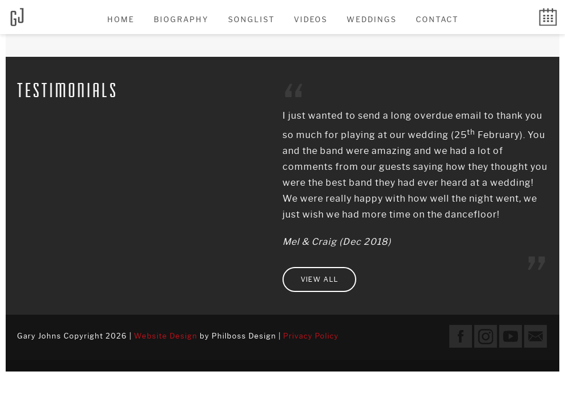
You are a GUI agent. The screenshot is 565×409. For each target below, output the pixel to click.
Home (120, 19)
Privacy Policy (311, 335)
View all (319, 279)
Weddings (372, 19)
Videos (310, 19)
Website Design (165, 335)
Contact (437, 19)
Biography (181, 19)
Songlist (251, 19)
